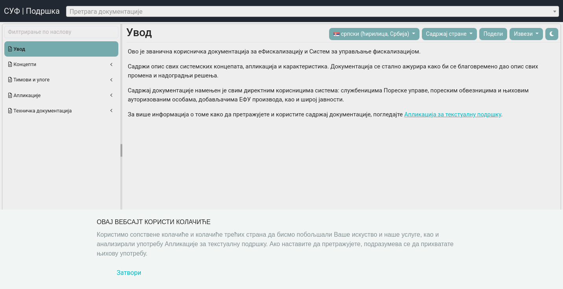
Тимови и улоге (29, 80)
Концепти (22, 64)
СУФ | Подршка (32, 11)
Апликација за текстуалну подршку (452, 114)
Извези (524, 34)
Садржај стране (447, 34)
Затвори (129, 272)
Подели (493, 34)
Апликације (24, 95)
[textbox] (312, 11)
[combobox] (312, 11)
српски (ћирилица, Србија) (371, 34)
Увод (16, 49)
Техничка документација (40, 111)
